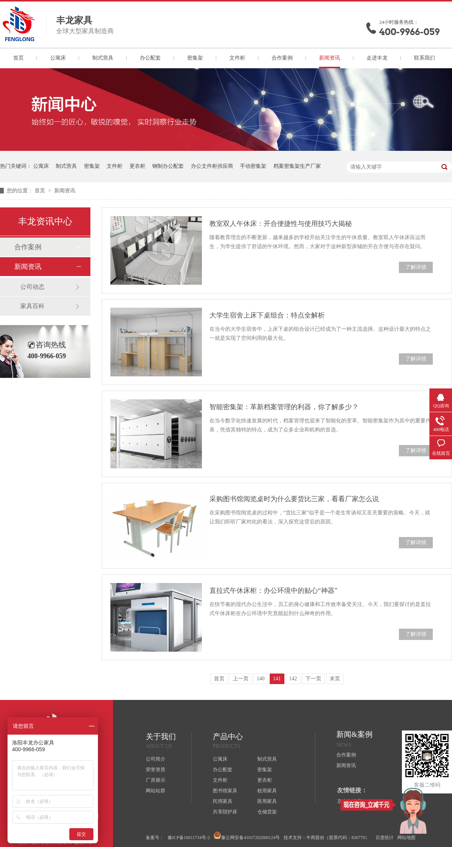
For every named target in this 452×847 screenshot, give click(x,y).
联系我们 (424, 58)
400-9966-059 (409, 31)
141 (277, 678)
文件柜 (237, 58)
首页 (18, 58)
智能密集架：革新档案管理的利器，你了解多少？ (284, 407)
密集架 (195, 58)
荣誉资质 (155, 769)
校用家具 (267, 790)
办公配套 (150, 58)
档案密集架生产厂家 (297, 166)
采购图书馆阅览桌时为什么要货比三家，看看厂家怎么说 (294, 499)
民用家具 (222, 801)
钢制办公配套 (168, 166)
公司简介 (155, 759)
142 (293, 678)
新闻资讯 (329, 58)
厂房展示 (155, 780)
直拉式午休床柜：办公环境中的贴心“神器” (273, 590)
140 (261, 678)
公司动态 (32, 287)
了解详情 (415, 267)
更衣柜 (137, 166)
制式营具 (102, 58)
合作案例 (282, 58)
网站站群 (155, 790)
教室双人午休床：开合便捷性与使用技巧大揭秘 (280, 223)
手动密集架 (253, 166)
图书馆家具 (225, 790)
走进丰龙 (377, 58)
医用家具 (267, 801)
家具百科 (32, 306)
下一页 (313, 678)
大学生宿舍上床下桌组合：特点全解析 (267, 315)
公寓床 (58, 58)
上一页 (241, 678)
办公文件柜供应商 (212, 166)
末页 (335, 678)
